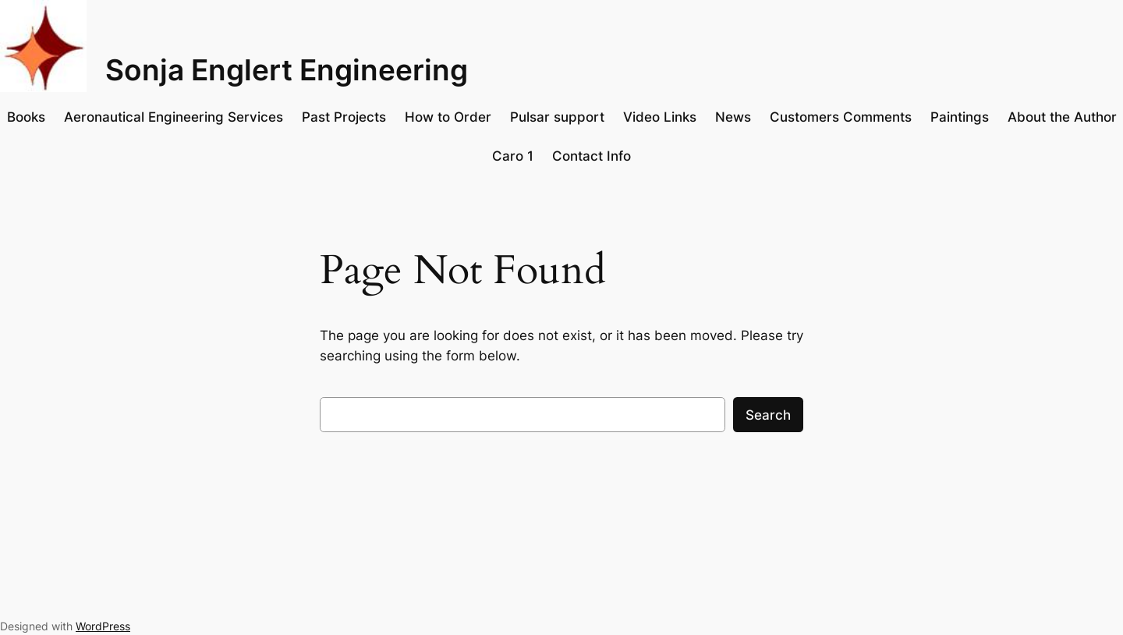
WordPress (103, 626)
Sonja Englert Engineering (286, 69)
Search (768, 415)
